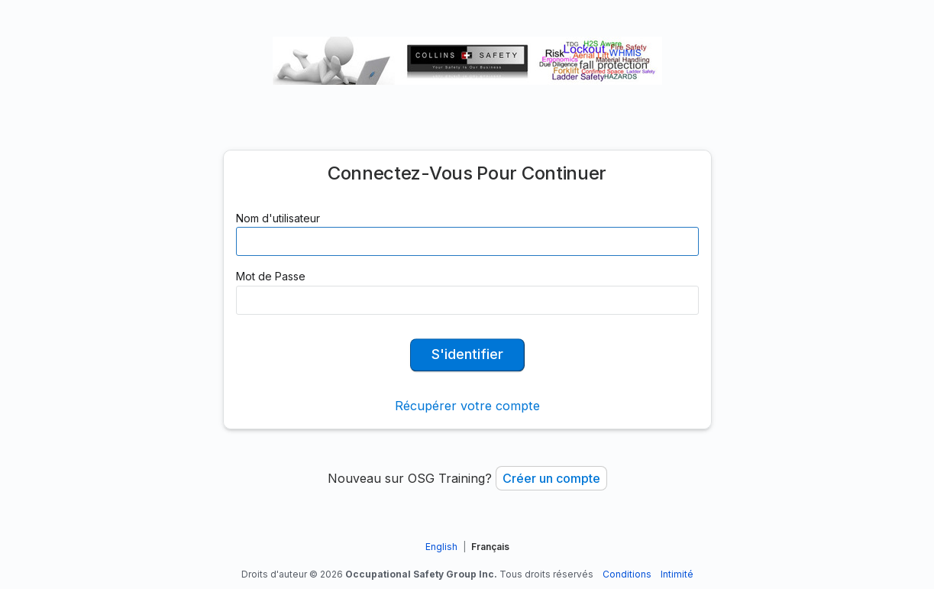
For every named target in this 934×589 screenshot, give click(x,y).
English (441, 546)
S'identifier (467, 354)
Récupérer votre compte (467, 405)
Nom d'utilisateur (278, 218)
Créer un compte (551, 478)
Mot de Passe (270, 276)
